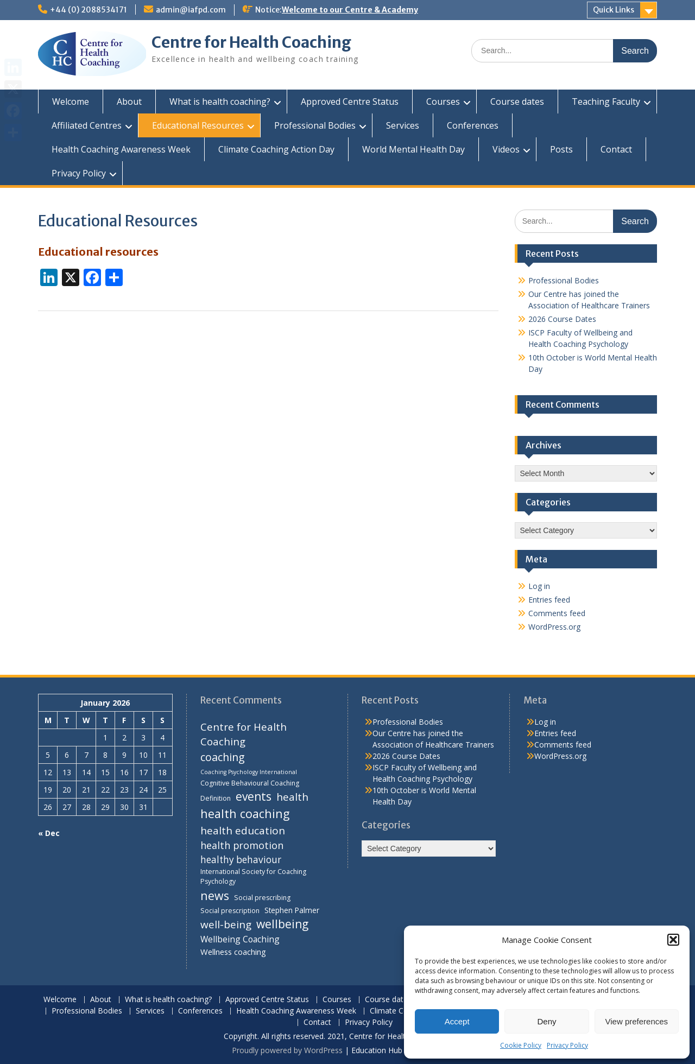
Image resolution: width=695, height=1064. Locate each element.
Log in (539, 586)
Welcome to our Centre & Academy (350, 10)
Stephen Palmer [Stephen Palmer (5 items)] (291, 910)
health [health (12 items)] (292, 797)
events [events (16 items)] (253, 796)
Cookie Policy (520, 1045)
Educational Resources (198, 125)
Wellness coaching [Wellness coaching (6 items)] (233, 951)
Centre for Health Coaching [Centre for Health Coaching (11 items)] (243, 734)
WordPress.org (554, 627)
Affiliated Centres (87, 125)
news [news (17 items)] (214, 895)
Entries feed (549, 599)
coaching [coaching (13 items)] (222, 757)
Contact (616, 149)
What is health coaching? (219, 101)
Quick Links (613, 10)
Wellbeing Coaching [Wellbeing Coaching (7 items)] (240, 939)
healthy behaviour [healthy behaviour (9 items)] (240, 859)
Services (402, 125)
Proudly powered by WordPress (287, 1050)
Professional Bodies (315, 125)
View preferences (636, 1021)
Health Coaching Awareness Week (121, 149)
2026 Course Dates (562, 319)
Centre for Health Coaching (251, 42)
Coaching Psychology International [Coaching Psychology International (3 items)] (248, 772)
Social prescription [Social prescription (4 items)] (230, 910)
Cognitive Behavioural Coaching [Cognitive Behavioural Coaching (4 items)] (249, 783)
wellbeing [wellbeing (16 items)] (282, 924)
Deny (546, 1021)
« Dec (49, 833)
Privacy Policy (567, 1045)
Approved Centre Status (350, 101)
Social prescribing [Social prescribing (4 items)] (262, 897)
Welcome (70, 101)
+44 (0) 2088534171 (88, 10)
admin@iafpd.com (191, 10)
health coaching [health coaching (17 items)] (244, 813)
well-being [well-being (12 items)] (225, 924)
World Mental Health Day (413, 149)
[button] (673, 939)
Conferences (472, 125)
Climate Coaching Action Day (276, 149)
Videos (506, 149)
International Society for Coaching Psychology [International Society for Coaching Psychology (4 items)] (253, 876)
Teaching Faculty (606, 101)
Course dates (517, 101)
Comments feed (556, 613)
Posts (561, 149)
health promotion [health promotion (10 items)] (241, 845)
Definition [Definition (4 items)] (215, 798)
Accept (457, 1021)
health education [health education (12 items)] (242, 831)
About (129, 101)
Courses (443, 101)
